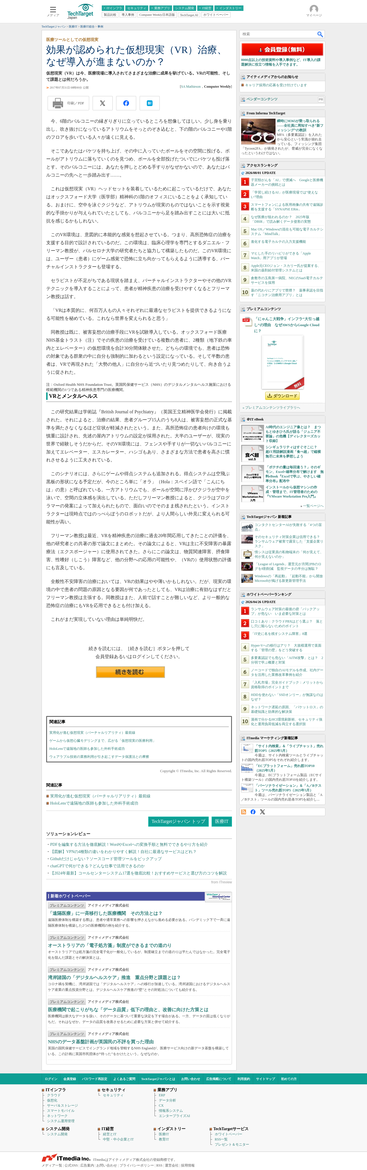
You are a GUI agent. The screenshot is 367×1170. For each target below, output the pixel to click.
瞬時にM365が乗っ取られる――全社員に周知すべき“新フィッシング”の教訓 (300, 125)
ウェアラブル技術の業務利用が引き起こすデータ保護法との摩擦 (99, 757)
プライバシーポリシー (137, 1165)
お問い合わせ (190, 1079)
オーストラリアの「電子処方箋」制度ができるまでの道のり (110, 945)
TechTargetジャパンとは (158, 1079)
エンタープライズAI (174, 1116)
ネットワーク (57, 1116)
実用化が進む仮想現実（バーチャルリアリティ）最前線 (92, 733)
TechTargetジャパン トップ (178, 821)
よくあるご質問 (124, 1079)
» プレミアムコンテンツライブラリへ (271, 408)
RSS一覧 (221, 1139)
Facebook (253, 811)
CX (161, 1106)
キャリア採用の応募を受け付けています (276, 85)
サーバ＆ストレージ (62, 1106)
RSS (243, 811)
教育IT (164, 1139)
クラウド (54, 1095)
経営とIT (109, 1134)
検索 (320, 34)
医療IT (222, 821)
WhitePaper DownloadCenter (218, 897)
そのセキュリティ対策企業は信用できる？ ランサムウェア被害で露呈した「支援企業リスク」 (289, 541)
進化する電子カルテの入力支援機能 (278, 242)
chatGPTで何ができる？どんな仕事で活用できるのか (97, 866)
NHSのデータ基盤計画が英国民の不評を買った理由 (101, 1041)
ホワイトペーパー (228, 1134)
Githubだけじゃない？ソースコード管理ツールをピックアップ (106, 859)
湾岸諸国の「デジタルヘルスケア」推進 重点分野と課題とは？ (114, 977)
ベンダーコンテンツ (262, 99)
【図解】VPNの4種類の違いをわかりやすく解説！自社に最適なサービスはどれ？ (123, 852)
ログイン (51, 1079)
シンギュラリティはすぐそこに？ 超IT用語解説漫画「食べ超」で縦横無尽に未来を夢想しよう (293, 451)
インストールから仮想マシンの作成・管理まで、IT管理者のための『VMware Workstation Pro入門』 (291, 491)
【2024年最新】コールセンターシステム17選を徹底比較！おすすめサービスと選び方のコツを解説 (138, 873)
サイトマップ (265, 1079)
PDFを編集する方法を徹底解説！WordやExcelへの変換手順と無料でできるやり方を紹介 (129, 844)
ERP (162, 1095)
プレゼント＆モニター (232, 1144)
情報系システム (171, 1111)
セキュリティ (113, 1095)
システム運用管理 (61, 1121)
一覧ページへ (313, 506)
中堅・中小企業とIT (118, 1139)
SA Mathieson (190, 87)
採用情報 (188, 1165)
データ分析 (167, 1100)
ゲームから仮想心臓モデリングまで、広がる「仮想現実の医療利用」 (102, 741)
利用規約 (243, 1079)
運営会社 (172, 1165)
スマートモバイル (61, 1111)
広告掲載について (218, 1079)
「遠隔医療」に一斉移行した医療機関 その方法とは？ (105, 913)
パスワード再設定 (94, 1079)
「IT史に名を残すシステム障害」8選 (279, 634)
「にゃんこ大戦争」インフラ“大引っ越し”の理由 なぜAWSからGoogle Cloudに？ (286, 325)
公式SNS (71, 1165)
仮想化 (52, 1100)
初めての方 (289, 1079)
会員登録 (69, 1079)
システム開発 (57, 1134)
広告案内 (87, 1165)
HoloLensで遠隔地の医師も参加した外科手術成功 (87, 749)
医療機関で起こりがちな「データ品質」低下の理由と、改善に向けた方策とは (128, 1009)
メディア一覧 (52, 1165)
